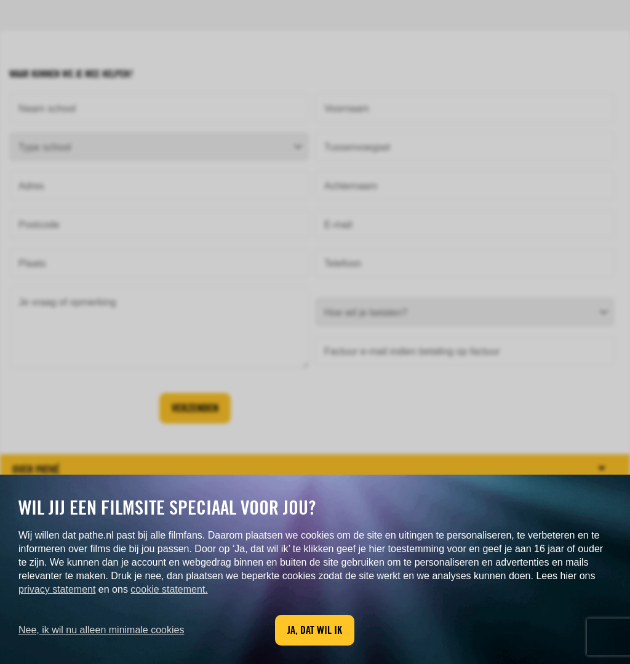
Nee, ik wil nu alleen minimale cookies (101, 630)
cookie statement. (168, 589)
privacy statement (56, 589)
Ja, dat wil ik (314, 629)
